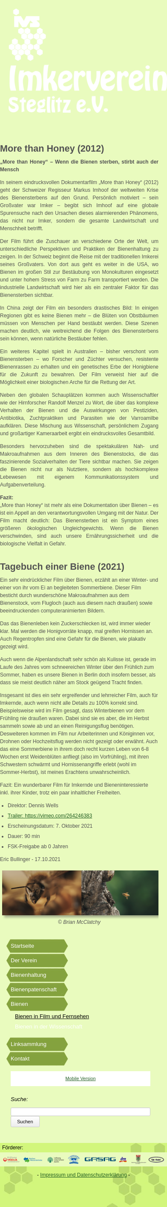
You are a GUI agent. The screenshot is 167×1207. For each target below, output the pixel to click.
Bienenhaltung (28, 975)
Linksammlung (29, 1044)
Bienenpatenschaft (34, 989)
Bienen (19, 1004)
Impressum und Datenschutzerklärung (83, 1175)
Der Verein (24, 960)
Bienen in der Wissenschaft (48, 1026)
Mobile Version (80, 1078)
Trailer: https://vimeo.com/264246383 (50, 816)
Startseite (22, 946)
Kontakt (20, 1058)
